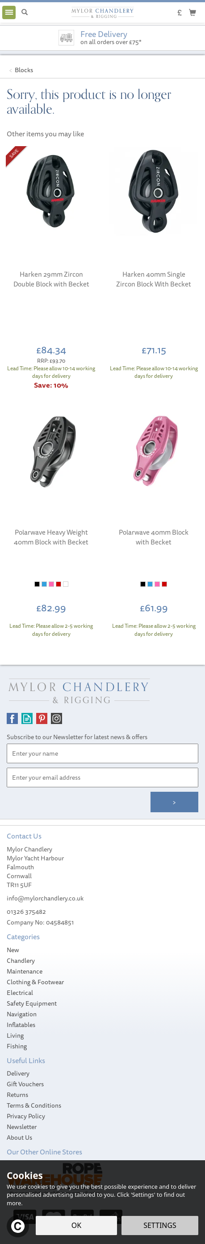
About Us (19, 1137)
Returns (17, 1094)
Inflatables (21, 1024)
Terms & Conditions (34, 1105)
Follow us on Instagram (56, 718)
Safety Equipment (32, 1003)
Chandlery (21, 960)
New (13, 949)
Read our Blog (27, 718)
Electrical (20, 992)
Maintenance (24, 971)
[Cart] (192, 12)
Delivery (18, 1073)
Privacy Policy (26, 1116)
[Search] (24, 12)
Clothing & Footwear (35, 982)
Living (15, 1035)
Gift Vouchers (25, 1084)
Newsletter (22, 1126)
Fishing (17, 1046)
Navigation (22, 1014)
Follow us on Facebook (12, 718)
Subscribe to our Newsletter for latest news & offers (77, 736)
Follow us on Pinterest (41, 718)
